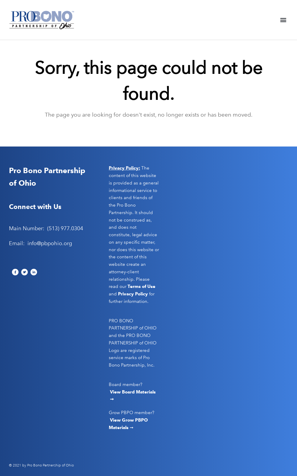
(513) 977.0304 (65, 228)
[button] (283, 20)
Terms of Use (141, 286)
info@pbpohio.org (49, 243)
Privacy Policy (133, 294)
